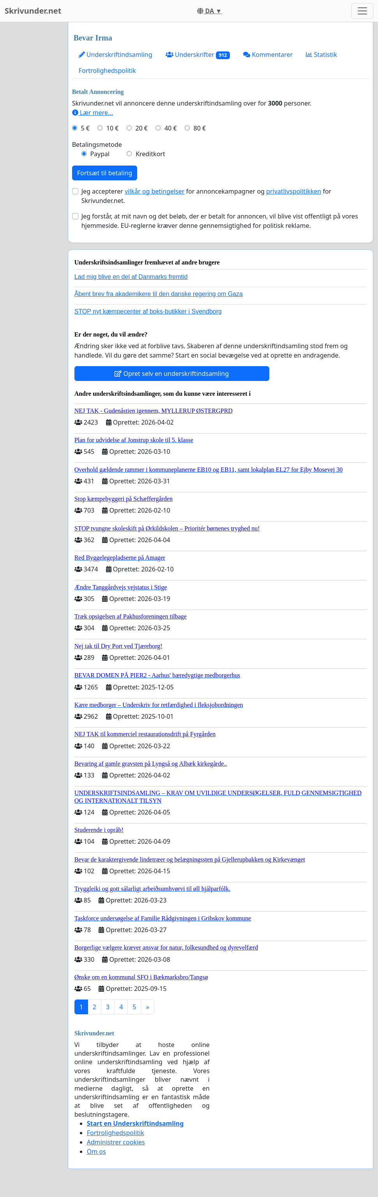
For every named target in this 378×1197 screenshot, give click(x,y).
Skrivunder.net (33, 10)
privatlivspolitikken (293, 191)
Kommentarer (268, 54)
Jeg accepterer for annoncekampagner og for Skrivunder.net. (206, 196)
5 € (85, 128)
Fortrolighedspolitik (107, 70)
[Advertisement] (31, 139)
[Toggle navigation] (362, 11)
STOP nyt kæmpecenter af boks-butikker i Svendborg (148, 311)
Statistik (321, 54)
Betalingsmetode (97, 144)
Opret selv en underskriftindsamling (172, 373)
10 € (112, 128)
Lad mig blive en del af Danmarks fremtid (131, 276)
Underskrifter (198, 54)
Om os (96, 1151)
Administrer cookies (116, 1142)
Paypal (100, 154)
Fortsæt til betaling (104, 173)
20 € (141, 128)
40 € (170, 128)
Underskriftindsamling (115, 54)
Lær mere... (92, 112)
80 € (200, 128)
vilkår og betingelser (154, 191)
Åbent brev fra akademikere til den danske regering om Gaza (158, 294)
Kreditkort (150, 154)
